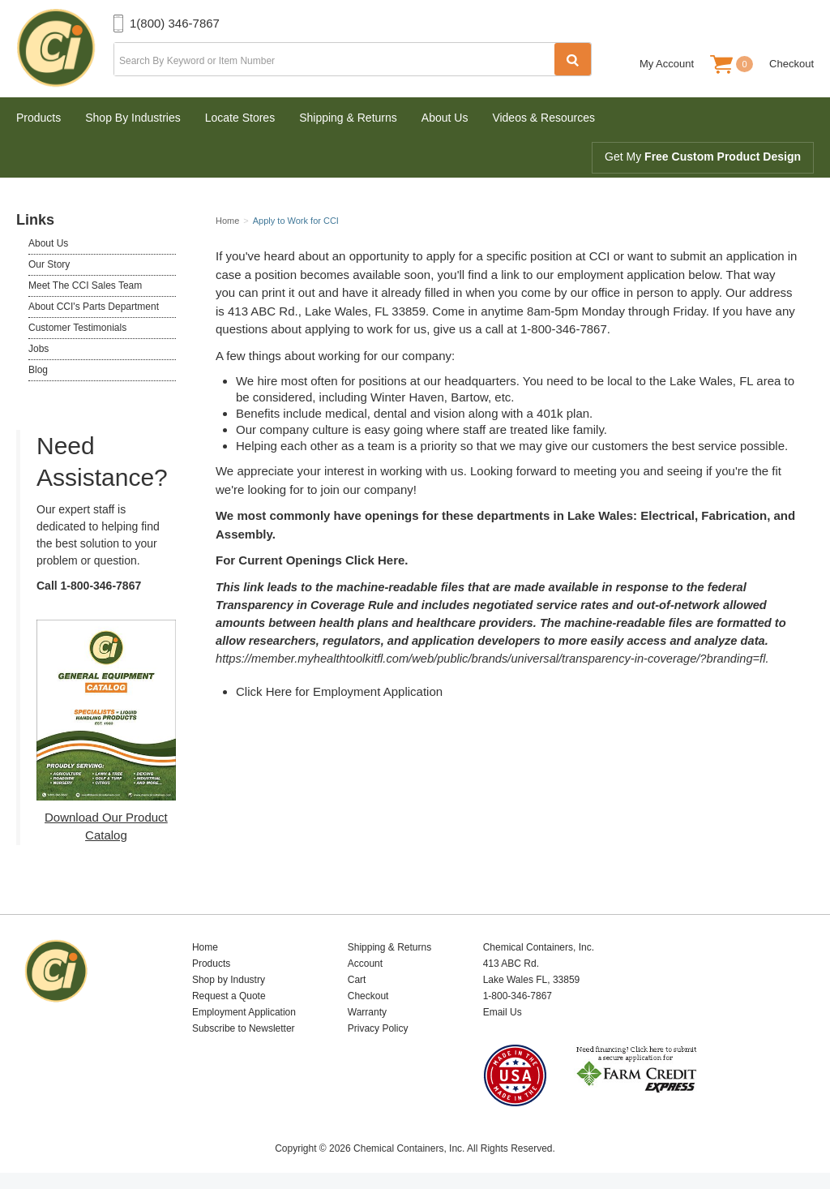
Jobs (38, 348)
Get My (703, 156)
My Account (667, 64)
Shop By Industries (133, 117)
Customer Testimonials (77, 327)
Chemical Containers (64, 48)
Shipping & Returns (348, 117)
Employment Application (244, 1012)
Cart (357, 979)
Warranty (367, 1012)
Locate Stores (240, 117)
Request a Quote (229, 996)
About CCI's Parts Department (93, 306)
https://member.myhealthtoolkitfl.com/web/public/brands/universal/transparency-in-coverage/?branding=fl (490, 658)
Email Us (502, 1012)
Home (205, 947)
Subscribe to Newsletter (243, 1028)
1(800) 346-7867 (175, 23)
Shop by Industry (228, 979)
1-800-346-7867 (101, 585)
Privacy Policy (378, 1028)
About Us (444, 117)
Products (38, 117)
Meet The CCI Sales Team (85, 285)
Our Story (49, 264)
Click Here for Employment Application (339, 691)
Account (365, 963)
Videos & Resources (543, 117)
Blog (38, 370)
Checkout (791, 64)
